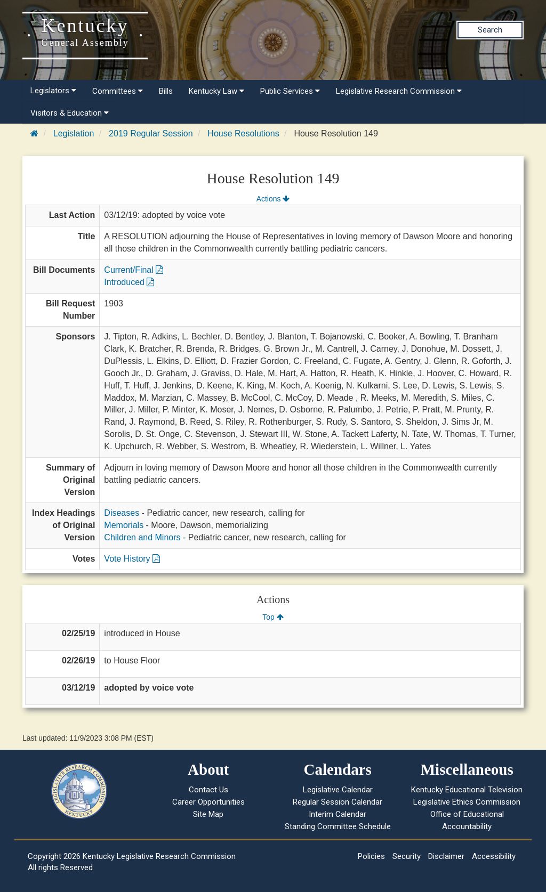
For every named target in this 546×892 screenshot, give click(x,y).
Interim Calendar (337, 814)
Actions (273, 198)
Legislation (73, 133)
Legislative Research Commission (399, 91)
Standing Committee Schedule (338, 826)
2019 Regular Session (150, 133)
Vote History (132, 558)
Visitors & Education (69, 113)
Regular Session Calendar (337, 802)
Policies (371, 856)
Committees (117, 91)
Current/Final (133, 269)
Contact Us (208, 789)
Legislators (53, 90)
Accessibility (494, 856)
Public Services (290, 91)
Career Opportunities (208, 802)
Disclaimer (446, 856)
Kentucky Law (216, 91)
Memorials (123, 525)
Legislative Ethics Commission (466, 802)
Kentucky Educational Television (467, 789)
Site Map (208, 814)
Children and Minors (142, 537)
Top (272, 617)
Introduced (129, 282)
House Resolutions (243, 133)
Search (490, 30)
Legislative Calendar (338, 789)
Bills (166, 91)
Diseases (121, 512)
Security (406, 856)
